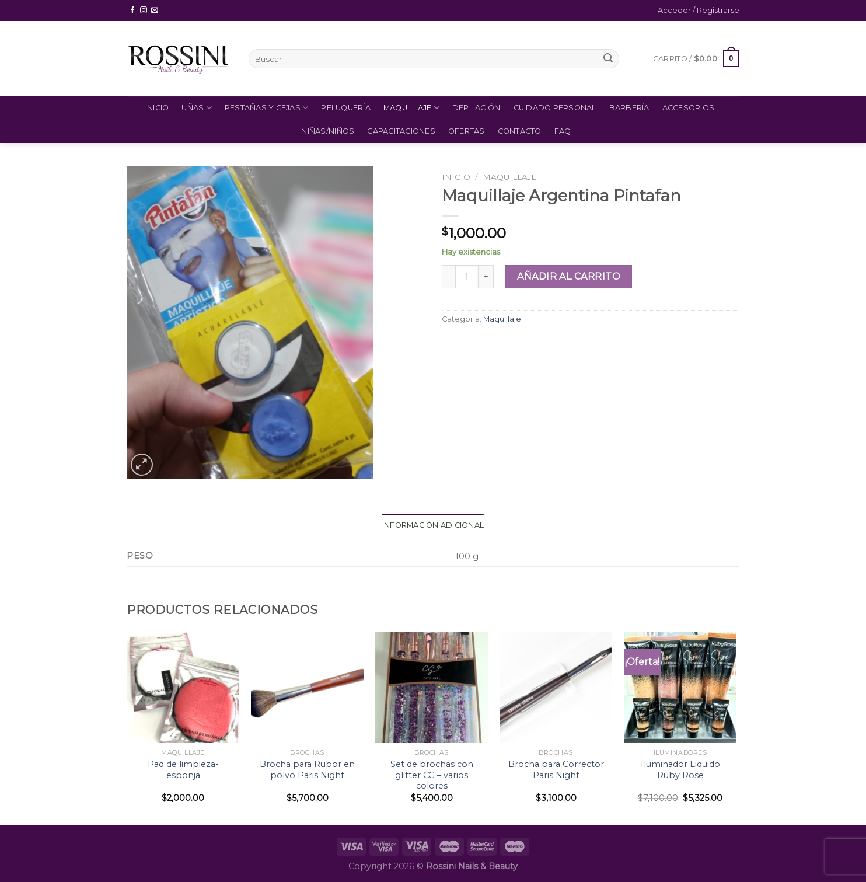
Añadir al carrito (568, 276)
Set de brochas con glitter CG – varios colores (431, 775)
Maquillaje (411, 107)
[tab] (433, 525)
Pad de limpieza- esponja (183, 769)
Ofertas (466, 131)
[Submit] (608, 59)
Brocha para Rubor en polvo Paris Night (307, 769)
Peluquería (346, 107)
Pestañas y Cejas (267, 107)
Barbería (629, 107)
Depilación (476, 107)
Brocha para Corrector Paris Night (556, 769)
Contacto (520, 131)
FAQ (562, 131)
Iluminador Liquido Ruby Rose (680, 769)
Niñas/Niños (327, 131)
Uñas (196, 107)
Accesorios (688, 107)
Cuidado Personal (555, 107)
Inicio (157, 107)
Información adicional (433, 525)
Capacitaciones (401, 131)
